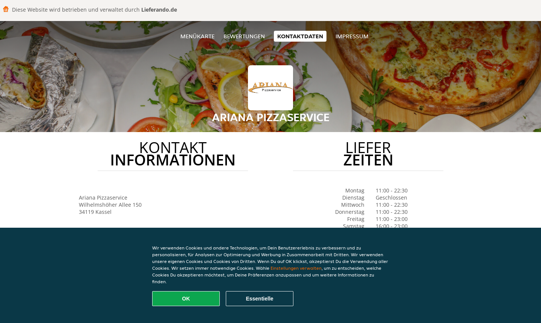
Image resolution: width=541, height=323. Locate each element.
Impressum (352, 36)
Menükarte (197, 36)
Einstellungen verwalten (296, 268)
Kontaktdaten (300, 36)
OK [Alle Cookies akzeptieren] (186, 299)
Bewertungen (244, 36)
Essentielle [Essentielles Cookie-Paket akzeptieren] (259, 299)
